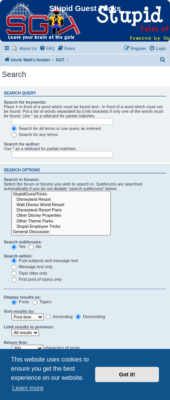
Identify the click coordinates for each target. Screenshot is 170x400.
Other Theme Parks (61, 221)
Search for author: (22, 144)
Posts (20, 301)
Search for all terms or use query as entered (56, 128)
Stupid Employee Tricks (61, 226)
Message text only (32, 266)
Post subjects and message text (44, 260)
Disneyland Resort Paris (61, 210)
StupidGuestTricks (61, 194)
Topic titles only (29, 273)
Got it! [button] (127, 374)
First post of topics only (36, 279)
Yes (18, 246)
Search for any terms (34, 134)
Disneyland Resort (61, 199)
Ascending (59, 316)
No (35, 246)
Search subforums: (23, 242)
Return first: (16, 342)
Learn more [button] (28, 388)
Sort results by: (19, 311)
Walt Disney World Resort (61, 205)
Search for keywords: (25, 102)
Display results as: (22, 297)
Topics (42, 301)
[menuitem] (25, 48)
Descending (90, 316)
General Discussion (61, 232)
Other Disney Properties (61, 215)
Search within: (18, 256)
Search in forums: (22, 179)
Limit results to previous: (29, 327)
